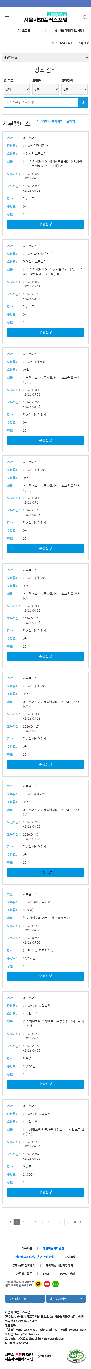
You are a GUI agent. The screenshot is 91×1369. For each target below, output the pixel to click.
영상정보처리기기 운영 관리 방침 (34, 1256)
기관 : (11, 137)
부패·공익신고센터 (23, 1265)
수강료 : (12, 206)
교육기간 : (13, 186)
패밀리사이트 (66, 1299)
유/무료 (8, 80)
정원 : (11, 214)
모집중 (36, 80)
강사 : (11, 198)
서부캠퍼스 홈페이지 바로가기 (55, 121)
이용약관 (27, 1248)
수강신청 (45, 224)
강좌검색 (67, 80)
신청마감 (45, 872)
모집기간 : (13, 174)
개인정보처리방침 (53, 1248)
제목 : (11, 161)
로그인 (23, 30)
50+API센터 (67, 1273)
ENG (46, 1273)
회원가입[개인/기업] (68, 30)
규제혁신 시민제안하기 (59, 1265)
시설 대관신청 (18, 1298)
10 (74, 1221)
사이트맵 (70, 1256)
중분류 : (12, 145)
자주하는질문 (24, 1273)
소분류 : (12, 153)
